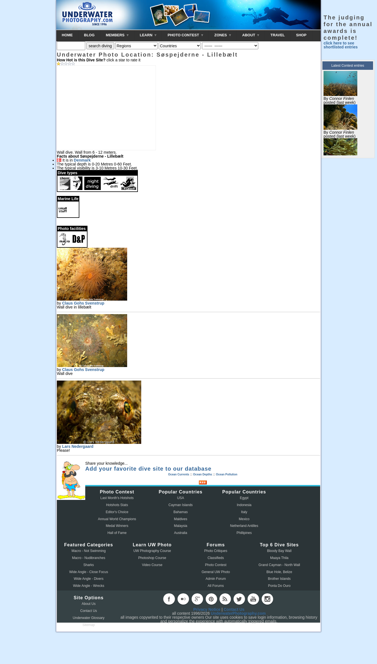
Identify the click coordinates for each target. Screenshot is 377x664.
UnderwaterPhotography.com (238, 613)
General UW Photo (215, 572)
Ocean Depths (202, 474)
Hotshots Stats (117, 505)
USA (180, 498)
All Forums (216, 586)
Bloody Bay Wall (279, 551)
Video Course (152, 565)
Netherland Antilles (244, 526)
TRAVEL (277, 35)
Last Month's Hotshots (117, 498)
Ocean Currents (178, 474)
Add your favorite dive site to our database (148, 469)
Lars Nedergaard (77, 446)
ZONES (222, 35)
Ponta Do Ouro (279, 586)
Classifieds (216, 558)
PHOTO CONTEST (185, 35)
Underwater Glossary (89, 618)
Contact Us (88, 611)
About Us (88, 604)
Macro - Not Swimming (88, 551)
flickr (183, 599)
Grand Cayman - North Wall (279, 565)
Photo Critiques (215, 551)
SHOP (301, 35)
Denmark (82, 160)
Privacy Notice (207, 609)
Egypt (244, 498)
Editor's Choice (117, 512)
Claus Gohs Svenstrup (83, 303)
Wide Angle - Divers (88, 579)
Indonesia (244, 505)
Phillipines (244, 533)
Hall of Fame (117, 533)
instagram (267, 599)
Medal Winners (117, 526)
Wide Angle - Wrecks (88, 586)
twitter (239, 599)
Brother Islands (279, 579)
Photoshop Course (152, 558)
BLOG (89, 35)
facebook (169, 599)
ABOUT (250, 35)
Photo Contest (215, 565)
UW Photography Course (152, 551)
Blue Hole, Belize (279, 572)
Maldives (180, 519)
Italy (244, 512)
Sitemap (88, 625)
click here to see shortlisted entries (341, 45)
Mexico (244, 519)
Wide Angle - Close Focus (88, 572)
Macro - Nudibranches (88, 558)
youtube (253, 599)
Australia (180, 533)
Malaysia (180, 526)
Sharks (88, 565)
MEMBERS (117, 35)
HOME (67, 35)
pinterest (211, 599)
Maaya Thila (279, 558)
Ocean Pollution (226, 474)
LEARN (148, 35)
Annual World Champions (117, 519)
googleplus (197, 599)
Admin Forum (216, 579)
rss (225, 599)
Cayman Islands (181, 505)
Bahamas (181, 512)
